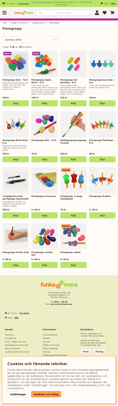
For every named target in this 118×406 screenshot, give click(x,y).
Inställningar (18, 394)
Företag (99, 352)
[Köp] (15, 103)
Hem (4, 23)
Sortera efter (13, 39)
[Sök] (63, 13)
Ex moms (10, 3)
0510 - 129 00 (60, 302)
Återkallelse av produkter (16, 345)
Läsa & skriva (38, 23)
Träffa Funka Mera (51, 345)
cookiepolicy (15, 388)
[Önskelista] (104, 13)
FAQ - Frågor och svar (15, 342)
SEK (113, 3)
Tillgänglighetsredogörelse (55, 355)
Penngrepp (54, 23)
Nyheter (46, 338)
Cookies (46, 352)
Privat (85, 352)
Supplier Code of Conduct (17, 352)
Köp (44, 215)
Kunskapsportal (50, 335)
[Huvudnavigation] (7, 12)
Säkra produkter (12, 348)
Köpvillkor (9, 335)
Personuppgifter (50, 348)
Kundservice (10, 338)
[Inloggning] (97, 13)
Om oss (46, 342)
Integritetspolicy (87, 385)
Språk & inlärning (20, 23)
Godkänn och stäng (46, 394)
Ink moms (23, 3)
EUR (106, 3)
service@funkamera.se (61, 304)
